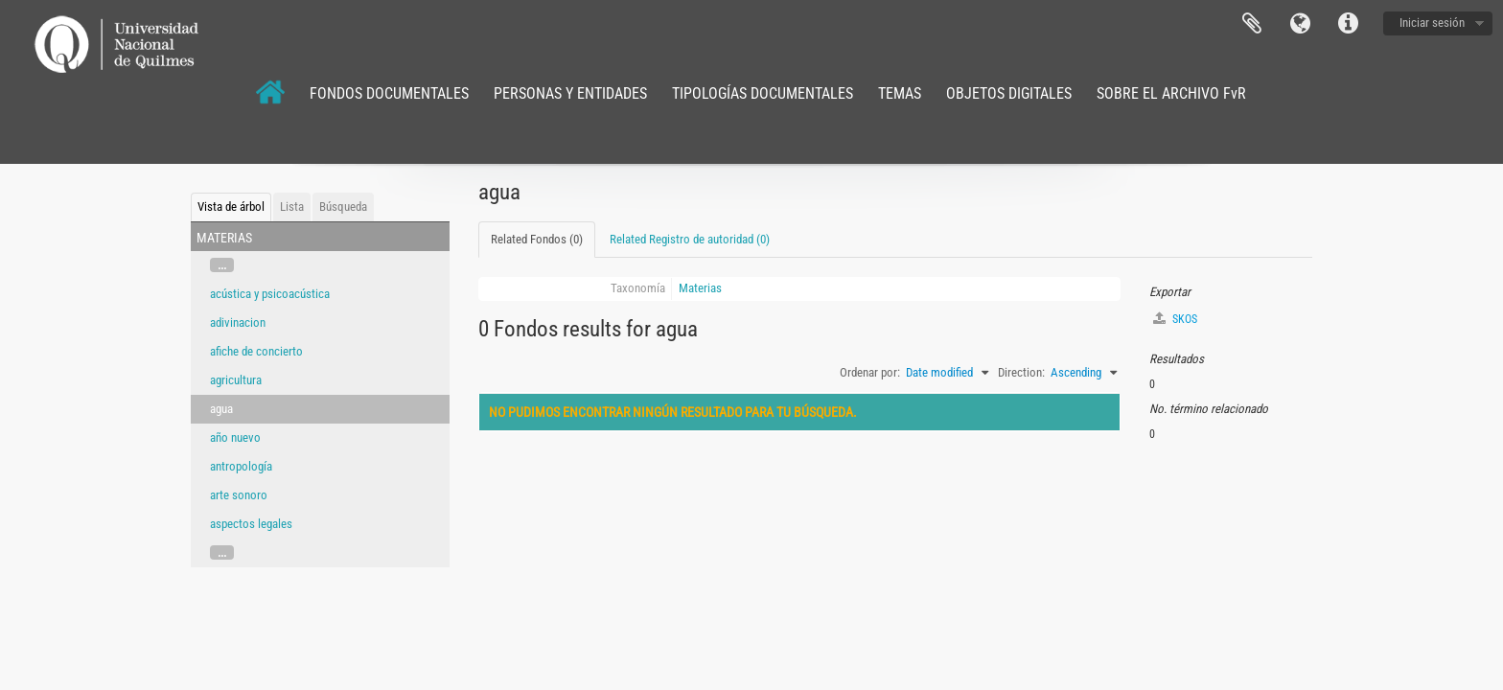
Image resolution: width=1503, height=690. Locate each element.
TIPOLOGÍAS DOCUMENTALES (762, 93)
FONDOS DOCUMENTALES (389, 93)
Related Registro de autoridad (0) (690, 239)
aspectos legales (251, 524)
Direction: (1021, 372)
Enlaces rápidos (1348, 24)
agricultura (236, 380)
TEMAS (899, 93)
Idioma (1300, 24)
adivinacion (238, 322)
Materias (700, 288)
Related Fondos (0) (537, 239)
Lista (292, 206)
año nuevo (235, 437)
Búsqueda (343, 206)
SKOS (1175, 318)
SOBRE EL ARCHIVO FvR (1171, 93)
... (222, 265)
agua (221, 409)
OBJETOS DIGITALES (1009, 93)
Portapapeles (1252, 24)
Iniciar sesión (1432, 22)
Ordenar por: (870, 372)
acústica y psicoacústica (270, 294)
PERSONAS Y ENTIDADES (570, 93)
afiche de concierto (256, 351)
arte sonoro (238, 495)
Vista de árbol (231, 206)
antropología (241, 466)
